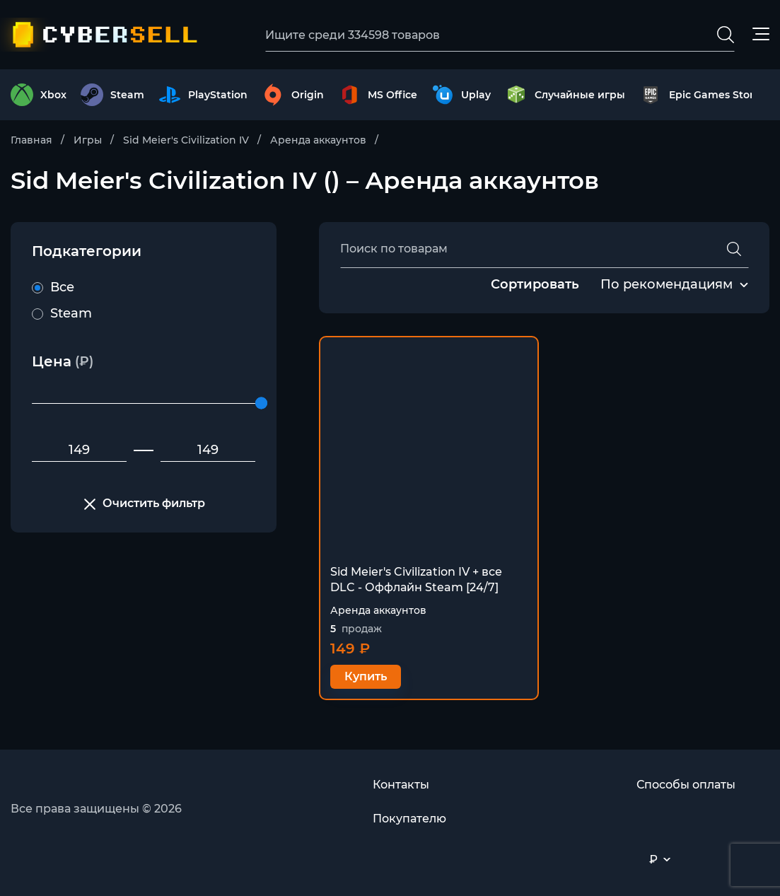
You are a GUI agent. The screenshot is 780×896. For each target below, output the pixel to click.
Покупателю (409, 818)
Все (53, 287)
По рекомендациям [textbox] (666, 284)
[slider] (261, 403)
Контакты (401, 784)
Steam (62, 313)
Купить (365, 676)
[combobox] (666, 285)
